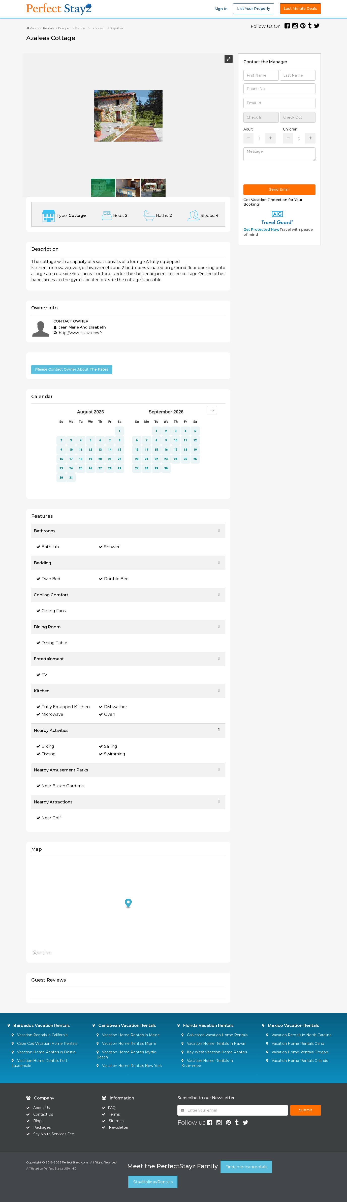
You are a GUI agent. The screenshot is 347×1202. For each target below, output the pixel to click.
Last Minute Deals (300, 8)
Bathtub (47, 546)
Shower (109, 546)
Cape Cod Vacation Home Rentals (44, 1043)
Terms (114, 1114)
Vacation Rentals (40, 28)
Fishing (46, 754)
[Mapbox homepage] (44, 953)
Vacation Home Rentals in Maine (128, 1035)
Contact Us (43, 1114)
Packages (42, 1127)
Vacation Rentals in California (40, 1035)
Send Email (279, 189)
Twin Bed (48, 578)
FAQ (112, 1108)
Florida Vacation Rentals (205, 1025)
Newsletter (119, 1127)
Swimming (112, 754)
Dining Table (51, 642)
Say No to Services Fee (53, 1134)
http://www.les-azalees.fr (80, 333)
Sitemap (116, 1121)
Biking (45, 746)
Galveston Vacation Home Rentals (214, 1035)
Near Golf (48, 818)
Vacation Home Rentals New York (129, 1065)
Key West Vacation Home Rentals (214, 1052)
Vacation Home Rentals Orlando (297, 1060)
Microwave (49, 714)
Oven (107, 714)
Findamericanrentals (246, 1166)
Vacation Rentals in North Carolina (298, 1035)
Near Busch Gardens (59, 786)
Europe (63, 28)
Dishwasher (113, 706)
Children (290, 129)
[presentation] (281, 174)
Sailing (108, 746)
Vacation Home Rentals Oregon (297, 1052)
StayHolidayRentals (153, 1182)
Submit (305, 1110)
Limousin (97, 28)
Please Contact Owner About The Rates (71, 369)
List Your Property (253, 8)
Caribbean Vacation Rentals (124, 1025)
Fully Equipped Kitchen (63, 706)
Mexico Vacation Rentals (290, 1025)
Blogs (38, 1121)
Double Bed (114, 578)
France (80, 28)
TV (41, 674)
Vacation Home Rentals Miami (126, 1043)
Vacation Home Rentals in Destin (44, 1052)
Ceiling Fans (51, 610)
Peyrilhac (117, 28)
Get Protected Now (261, 229)
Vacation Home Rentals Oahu (295, 1043)
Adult (248, 129)
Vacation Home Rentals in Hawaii (213, 1043)
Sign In (221, 9)
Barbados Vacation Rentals (39, 1025)
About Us (41, 1108)
